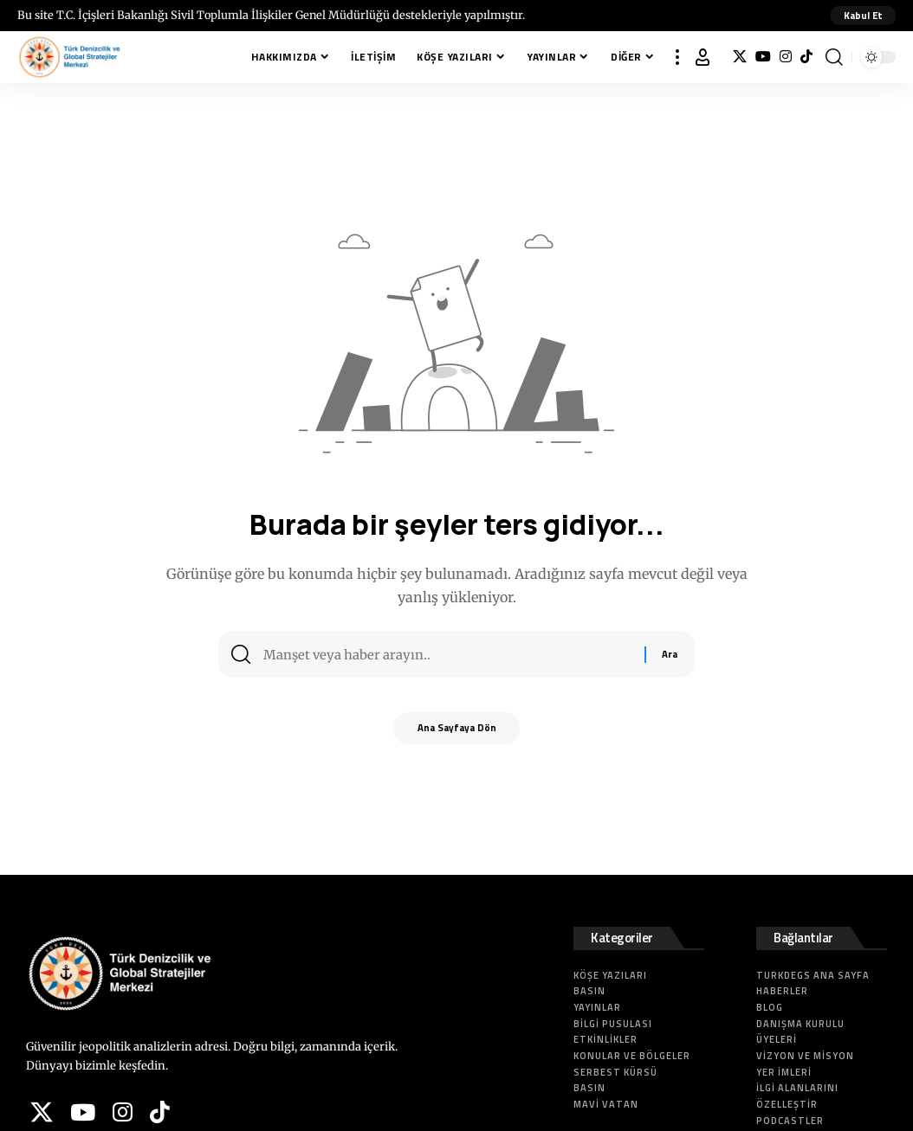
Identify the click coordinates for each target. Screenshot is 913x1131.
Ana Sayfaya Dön (457, 733)
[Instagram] (785, 56)
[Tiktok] (806, 56)
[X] (739, 56)
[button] (862, 15)
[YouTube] (763, 56)
